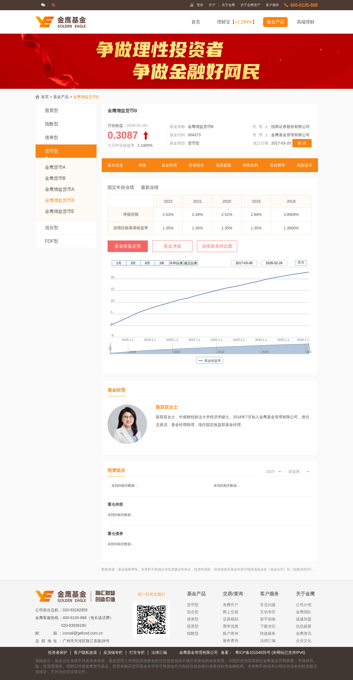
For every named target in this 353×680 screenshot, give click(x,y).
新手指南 (268, 619)
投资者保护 (57, 652)
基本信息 (115, 165)
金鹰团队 (303, 612)
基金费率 (277, 165)
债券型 (51, 137)
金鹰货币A (55, 167)
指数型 (51, 124)
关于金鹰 (228, 5)
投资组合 (196, 165)
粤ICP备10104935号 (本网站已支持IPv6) (270, 652)
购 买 (302, 143)
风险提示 (304, 165)
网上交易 (230, 612)
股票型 (51, 110)
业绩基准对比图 (217, 246)
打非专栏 (137, 652)
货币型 (51, 153)
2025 (270, 471)
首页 (195, 22)
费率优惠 (230, 626)
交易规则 (230, 619)
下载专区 (268, 626)
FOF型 (51, 241)
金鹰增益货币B (59, 200)
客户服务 (272, 5)
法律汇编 (268, 640)
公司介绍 (303, 605)
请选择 (294, 471)
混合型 (51, 227)
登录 (200, 5)
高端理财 (305, 22)
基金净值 (172, 246)
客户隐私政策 (85, 652)
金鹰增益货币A (59, 189)
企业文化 (303, 640)
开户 (214, 5)
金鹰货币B (55, 178)
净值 (142, 165)
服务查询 (230, 640)
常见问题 (268, 605)
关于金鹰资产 (250, 5)
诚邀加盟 (303, 619)
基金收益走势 (127, 246)
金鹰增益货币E (59, 211)
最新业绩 (150, 187)
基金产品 (275, 22)
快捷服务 (268, 633)
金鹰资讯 (303, 633)
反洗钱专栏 (113, 652)
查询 (301, 262)
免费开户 (230, 605)
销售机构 (250, 165)
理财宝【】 (237, 22)
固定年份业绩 (121, 187)
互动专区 (268, 612)
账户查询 (230, 633)
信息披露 (223, 165)
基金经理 (169, 165)
